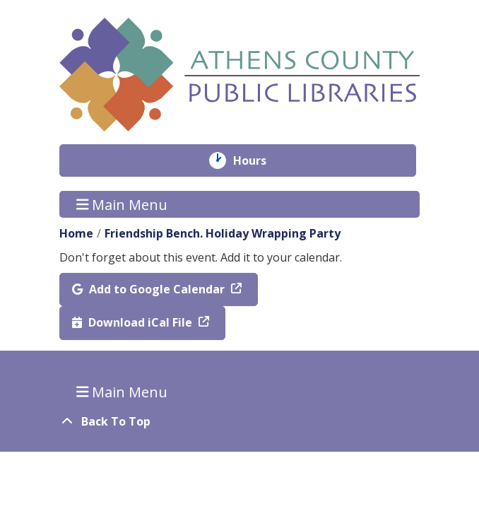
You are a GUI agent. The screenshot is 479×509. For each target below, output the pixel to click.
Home (76, 233)
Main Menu (122, 203)
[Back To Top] (239, 421)
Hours (259, 160)
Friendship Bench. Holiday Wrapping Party (223, 233)
